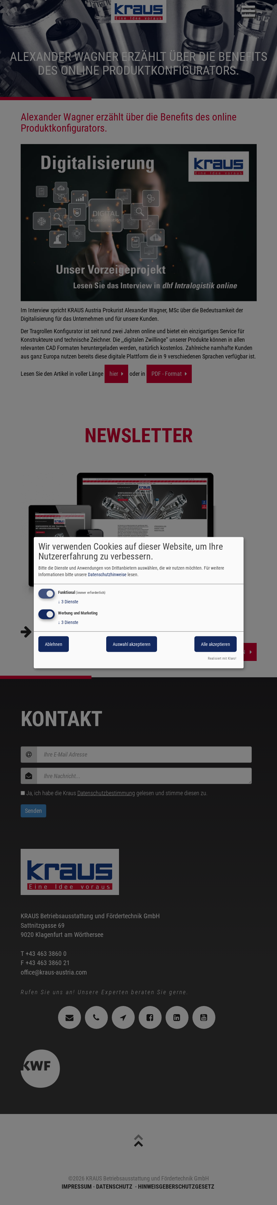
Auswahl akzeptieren (131, 644)
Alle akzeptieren (215, 644)
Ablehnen (53, 644)
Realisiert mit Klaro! (222, 658)
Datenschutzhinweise (107, 574)
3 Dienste (68, 601)
